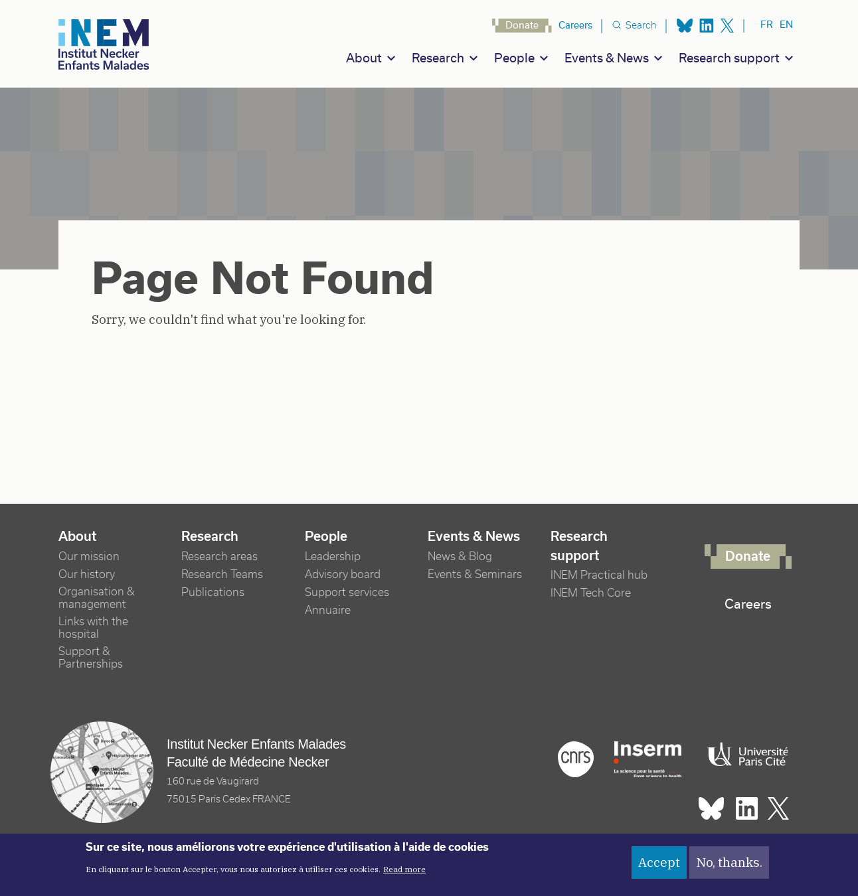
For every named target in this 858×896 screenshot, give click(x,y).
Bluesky (685, 26)
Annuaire (328, 610)
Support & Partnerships (90, 657)
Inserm (647, 759)
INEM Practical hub (599, 575)
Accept (659, 867)
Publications (212, 592)
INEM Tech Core (591, 593)
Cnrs (576, 759)
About (364, 58)
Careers (575, 25)
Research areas (219, 556)
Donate (522, 25)
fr (766, 24)
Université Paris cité (744, 755)
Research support (729, 58)
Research (438, 58)
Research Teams (222, 574)
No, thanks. (729, 867)
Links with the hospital (93, 627)
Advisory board (343, 574)
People (514, 58)
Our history (86, 574)
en (786, 24)
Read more (404, 874)
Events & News (606, 58)
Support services (347, 592)
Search (641, 25)
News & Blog (460, 556)
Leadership (333, 556)
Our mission (89, 556)
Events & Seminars (475, 574)
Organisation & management (96, 598)
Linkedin (706, 26)
